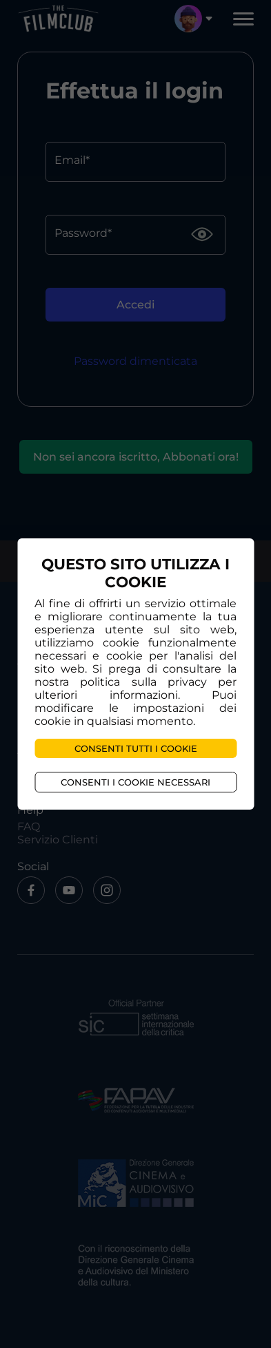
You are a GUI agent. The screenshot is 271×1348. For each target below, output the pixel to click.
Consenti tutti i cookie (135, 748)
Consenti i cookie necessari (135, 782)
